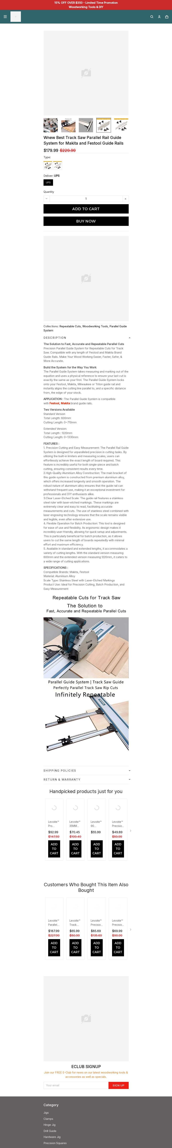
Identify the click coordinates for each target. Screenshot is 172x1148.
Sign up (119, 893)
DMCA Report (66, 1131)
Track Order (51, 1053)
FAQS (47, 1047)
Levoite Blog (52, 1016)
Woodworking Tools (95, 326)
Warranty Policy (53, 1059)
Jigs (46, 937)
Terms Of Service (55, 1010)
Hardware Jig (52, 961)
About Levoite (53, 1022)
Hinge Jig (49, 949)
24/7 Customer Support (59, 1071)
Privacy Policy (53, 992)
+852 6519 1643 (54, 1065)
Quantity (49, 192)
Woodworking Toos (56, 973)
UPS (57, 175)
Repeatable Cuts (70, 326)
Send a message (54, 1083)
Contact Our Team (55, 1028)
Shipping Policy (53, 998)
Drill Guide (50, 955)
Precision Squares (55, 967)
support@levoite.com (57, 1077)
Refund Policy (52, 1004)
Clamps (48, 943)
